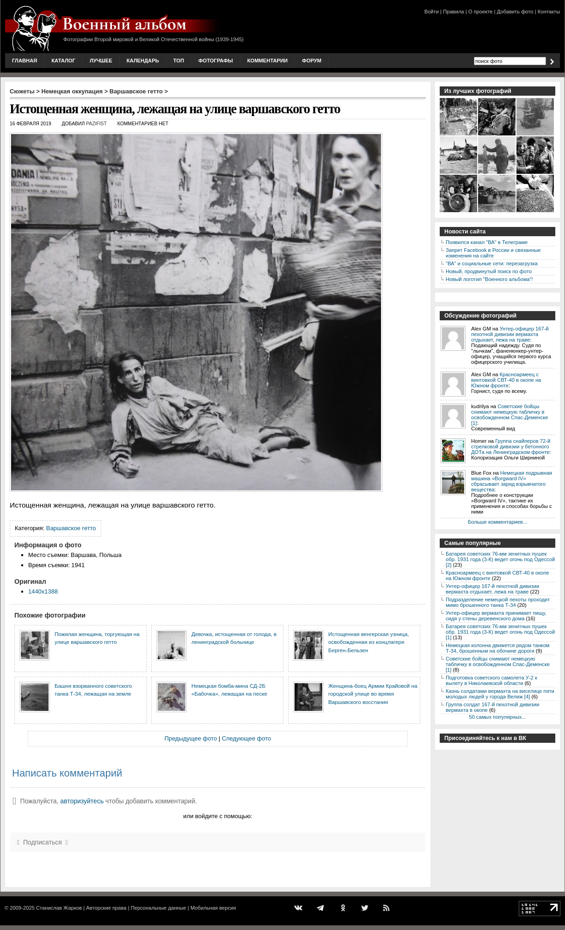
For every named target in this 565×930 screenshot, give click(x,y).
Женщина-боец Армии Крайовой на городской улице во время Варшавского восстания (373, 694)
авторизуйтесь (82, 801)
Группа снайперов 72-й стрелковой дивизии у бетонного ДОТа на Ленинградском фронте (510, 446)
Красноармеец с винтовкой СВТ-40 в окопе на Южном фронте (506, 380)
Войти (431, 11)
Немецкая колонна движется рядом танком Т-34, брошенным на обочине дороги (498, 648)
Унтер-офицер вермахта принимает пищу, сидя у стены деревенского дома (496, 615)
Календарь (143, 60)
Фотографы (215, 60)
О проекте (480, 11)
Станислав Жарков (59, 908)
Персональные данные (158, 908)
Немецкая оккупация (72, 91)
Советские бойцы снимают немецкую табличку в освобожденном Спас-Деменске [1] (509, 415)
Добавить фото (515, 11)
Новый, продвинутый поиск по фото (489, 271)
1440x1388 (43, 591)
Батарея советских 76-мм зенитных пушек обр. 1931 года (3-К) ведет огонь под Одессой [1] (500, 632)
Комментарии (267, 60)
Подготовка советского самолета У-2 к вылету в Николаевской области (491, 680)
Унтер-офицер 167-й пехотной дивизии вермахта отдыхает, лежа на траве (510, 334)
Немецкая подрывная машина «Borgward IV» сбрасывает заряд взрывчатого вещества (511, 481)
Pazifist (96, 123)
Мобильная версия (213, 908)
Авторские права (106, 908)
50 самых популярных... (497, 717)
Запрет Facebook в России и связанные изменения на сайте (493, 252)
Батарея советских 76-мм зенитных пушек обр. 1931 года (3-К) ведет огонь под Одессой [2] (500, 559)
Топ (178, 60)
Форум (311, 60)
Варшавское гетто (136, 91)
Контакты (549, 11)
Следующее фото (246, 738)
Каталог (63, 60)
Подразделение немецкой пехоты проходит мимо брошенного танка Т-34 (498, 602)
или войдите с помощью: (217, 816)
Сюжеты (22, 91)
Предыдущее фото (191, 738)
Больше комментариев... (497, 522)
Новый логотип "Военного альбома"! (489, 279)
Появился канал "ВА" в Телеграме (487, 242)
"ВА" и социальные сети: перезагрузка (492, 263)
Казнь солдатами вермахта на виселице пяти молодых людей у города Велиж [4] (500, 693)
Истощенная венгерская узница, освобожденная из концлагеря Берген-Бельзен (368, 642)
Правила (453, 11)
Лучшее (101, 60)
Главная (24, 60)
